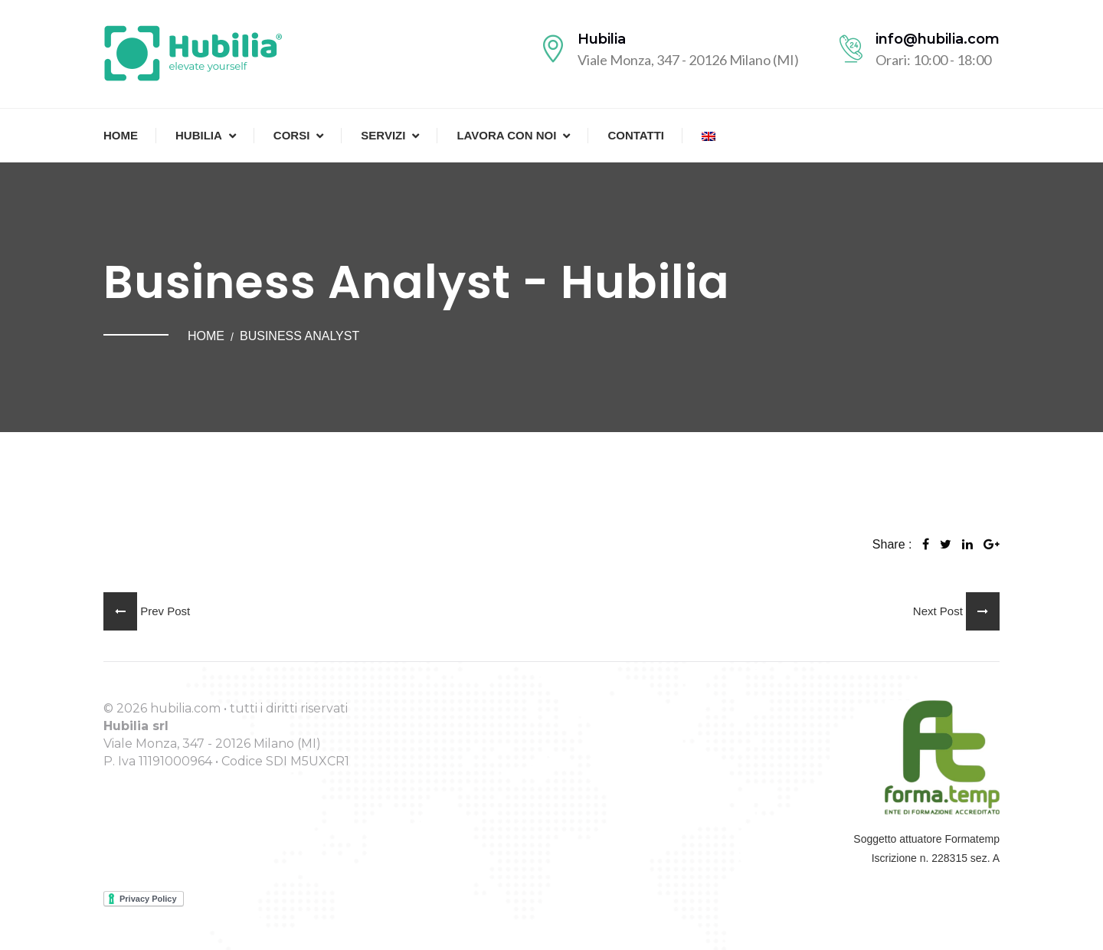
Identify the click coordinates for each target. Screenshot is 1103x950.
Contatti (635, 135)
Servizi (383, 135)
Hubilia (198, 135)
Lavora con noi (506, 135)
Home (120, 135)
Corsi (291, 135)
